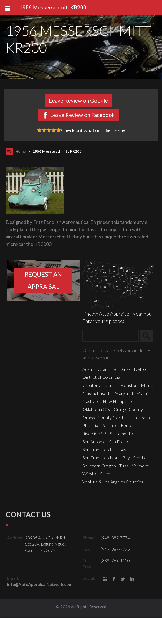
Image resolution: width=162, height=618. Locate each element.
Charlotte (107, 369)
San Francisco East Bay (104, 449)
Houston (129, 385)
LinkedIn (132, 579)
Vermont (140, 465)
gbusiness (105, 579)
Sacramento (121, 433)
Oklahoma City (96, 409)
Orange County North (103, 417)
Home (20, 151)
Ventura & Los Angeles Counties (112, 481)
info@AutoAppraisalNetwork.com (39, 584)
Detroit (141, 369)
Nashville (91, 401)
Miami (142, 393)
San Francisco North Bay (106, 457)
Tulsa (124, 465)
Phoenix (90, 425)
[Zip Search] (110, 336)
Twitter (123, 579)
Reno (126, 425)
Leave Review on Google (78, 100)
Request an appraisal (43, 280)
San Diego (118, 441)
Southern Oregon (99, 465)
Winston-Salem (96, 473)
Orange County (128, 409)
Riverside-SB (94, 433)
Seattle (140, 457)
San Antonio (94, 441)
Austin (88, 369)
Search (149, 336)
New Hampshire (118, 401)
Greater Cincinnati (99, 385)
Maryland (124, 393)
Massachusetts (96, 393)
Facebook (114, 579)
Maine (147, 385)
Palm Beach (139, 417)
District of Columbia (101, 377)
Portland (109, 425)
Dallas (125, 369)
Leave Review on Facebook (82, 115)
